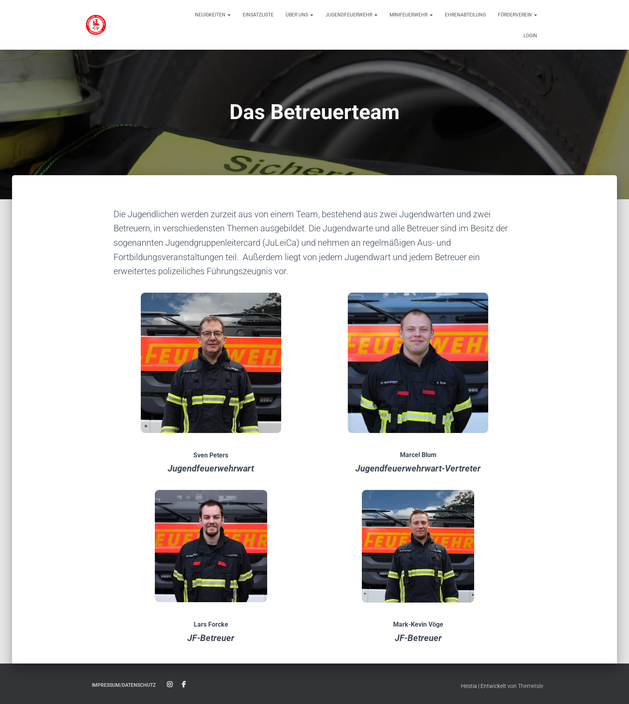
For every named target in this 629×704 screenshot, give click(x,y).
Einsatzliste (258, 15)
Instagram (170, 685)
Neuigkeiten (213, 15)
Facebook (184, 685)
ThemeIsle (530, 686)
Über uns (299, 15)
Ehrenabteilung (465, 15)
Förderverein (517, 15)
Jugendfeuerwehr (351, 15)
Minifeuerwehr (411, 15)
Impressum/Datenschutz (124, 685)
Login (530, 35)
